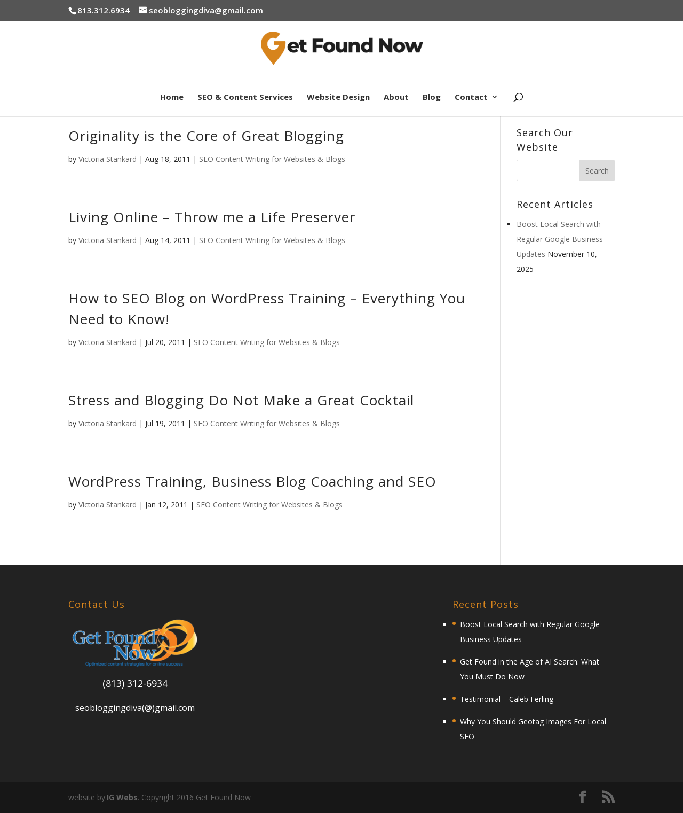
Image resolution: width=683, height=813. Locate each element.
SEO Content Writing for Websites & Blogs (272, 159)
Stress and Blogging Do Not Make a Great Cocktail (241, 400)
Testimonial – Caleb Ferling (506, 699)
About (396, 97)
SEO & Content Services (245, 97)
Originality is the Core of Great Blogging (206, 135)
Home (172, 97)
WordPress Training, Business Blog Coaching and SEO (252, 481)
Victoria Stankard (107, 159)
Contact (471, 97)
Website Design (338, 97)
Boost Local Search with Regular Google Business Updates (560, 239)
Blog (432, 97)
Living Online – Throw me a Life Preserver (211, 216)
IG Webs (122, 797)
